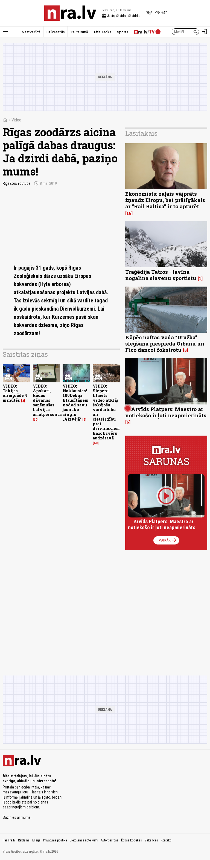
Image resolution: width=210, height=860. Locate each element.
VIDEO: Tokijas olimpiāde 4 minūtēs (15, 393)
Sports (122, 32)
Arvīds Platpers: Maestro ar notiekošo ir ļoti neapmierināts (165, 412)
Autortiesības (109, 840)
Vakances (151, 840)
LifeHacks (102, 32)
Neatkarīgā (31, 32)
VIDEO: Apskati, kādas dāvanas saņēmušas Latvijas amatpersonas (47, 400)
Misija (36, 840)
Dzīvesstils (55, 32)
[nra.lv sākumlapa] (70, 13)
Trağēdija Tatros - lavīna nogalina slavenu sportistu (160, 274)
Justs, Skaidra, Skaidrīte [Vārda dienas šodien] (121, 16)
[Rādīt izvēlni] (5, 31)
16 (129, 213)
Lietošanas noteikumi (84, 840)
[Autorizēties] (204, 31)
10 (35, 419)
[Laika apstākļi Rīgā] (156, 13)
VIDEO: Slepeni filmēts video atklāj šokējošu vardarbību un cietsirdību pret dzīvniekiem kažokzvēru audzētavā (106, 412)
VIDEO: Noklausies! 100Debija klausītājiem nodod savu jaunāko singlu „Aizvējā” (76, 402)
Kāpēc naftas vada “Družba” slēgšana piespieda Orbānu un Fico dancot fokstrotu (164, 343)
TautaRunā (79, 32)
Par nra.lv (9, 840)
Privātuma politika (55, 840)
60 (96, 443)
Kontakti (166, 840)
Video (16, 120)
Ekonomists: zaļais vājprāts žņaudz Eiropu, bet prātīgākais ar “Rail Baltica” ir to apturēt (165, 200)
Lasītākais (141, 133)
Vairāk (168, 540)
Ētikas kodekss (131, 840)
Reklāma (24, 840)
